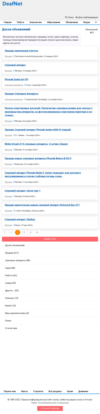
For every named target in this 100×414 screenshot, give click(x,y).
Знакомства (35, 22)
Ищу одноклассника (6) (17, 313)
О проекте (38, 391)
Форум (86, 22)
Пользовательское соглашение (53, 403)
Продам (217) (12, 253)
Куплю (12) (10, 305)
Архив (70, 391)
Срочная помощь (50, 408)
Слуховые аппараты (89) (17, 260)
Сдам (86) (10, 268)
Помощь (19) (11, 298)
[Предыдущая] (11, 232)
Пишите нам (10, 391)
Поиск (8, 320)
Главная (8, 22)
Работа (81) (11, 275)
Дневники (83, 391)
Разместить (50, 239)
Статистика (11, 328)
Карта (34, 403)
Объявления (72, 22)
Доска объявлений (14, 245)
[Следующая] (37, 232)
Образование (53, 22)
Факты (24, 391)
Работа (20, 22)
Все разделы (55, 391)
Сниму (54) (10, 283)
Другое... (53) (12, 290)
